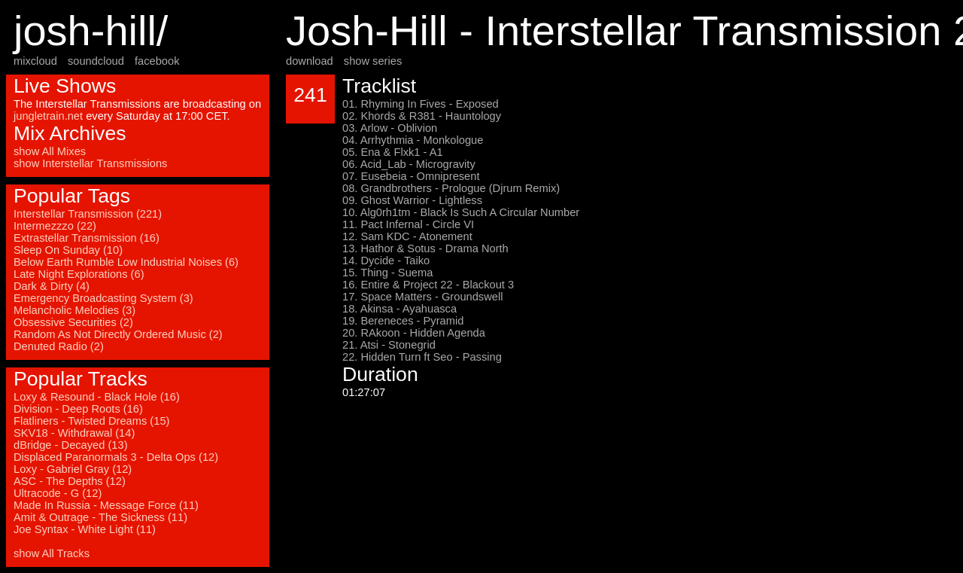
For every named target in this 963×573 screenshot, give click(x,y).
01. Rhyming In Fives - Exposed (420, 104)
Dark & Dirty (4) (52, 286)
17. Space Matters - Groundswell (422, 297)
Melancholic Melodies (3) (74, 310)
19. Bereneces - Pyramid (402, 321)
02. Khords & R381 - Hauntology (421, 116)
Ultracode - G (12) (58, 493)
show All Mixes (50, 151)
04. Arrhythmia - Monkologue (412, 140)
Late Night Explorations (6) (79, 274)
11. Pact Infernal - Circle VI (408, 224)
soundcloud (96, 61)
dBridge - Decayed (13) (71, 445)
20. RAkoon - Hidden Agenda (413, 333)
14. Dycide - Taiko (386, 260)
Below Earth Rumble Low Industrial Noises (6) (126, 262)
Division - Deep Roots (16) (78, 409)
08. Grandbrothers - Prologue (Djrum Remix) (451, 188)
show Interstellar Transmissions (90, 163)
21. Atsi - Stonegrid (389, 345)
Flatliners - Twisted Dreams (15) (91, 421)
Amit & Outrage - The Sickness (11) (100, 517)
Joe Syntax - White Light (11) (85, 529)
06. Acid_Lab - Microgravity (408, 164)
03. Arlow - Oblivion (389, 128)
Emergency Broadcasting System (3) (103, 298)
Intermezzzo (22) (55, 226)
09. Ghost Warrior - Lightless (412, 200)
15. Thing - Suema (387, 273)
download (309, 61)
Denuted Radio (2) (59, 346)
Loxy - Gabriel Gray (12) (73, 469)
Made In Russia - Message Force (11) (106, 505)
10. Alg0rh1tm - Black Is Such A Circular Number (460, 212)
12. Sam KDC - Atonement (407, 236)
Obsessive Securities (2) (73, 322)
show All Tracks (52, 553)
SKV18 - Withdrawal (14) (74, 433)
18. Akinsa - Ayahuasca (399, 309)
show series (373, 61)
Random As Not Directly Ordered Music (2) (118, 334)
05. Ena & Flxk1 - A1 (392, 152)
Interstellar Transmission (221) (88, 214)
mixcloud (35, 61)
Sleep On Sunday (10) (68, 250)
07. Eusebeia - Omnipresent (411, 176)
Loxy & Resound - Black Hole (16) (97, 397)
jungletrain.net (48, 116)
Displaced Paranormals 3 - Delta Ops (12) (116, 457)
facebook (157, 61)
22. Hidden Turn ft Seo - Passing (422, 357)
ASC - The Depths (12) (70, 481)
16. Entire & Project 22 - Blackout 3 (428, 285)
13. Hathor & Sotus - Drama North (425, 248)
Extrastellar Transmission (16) (86, 238)
